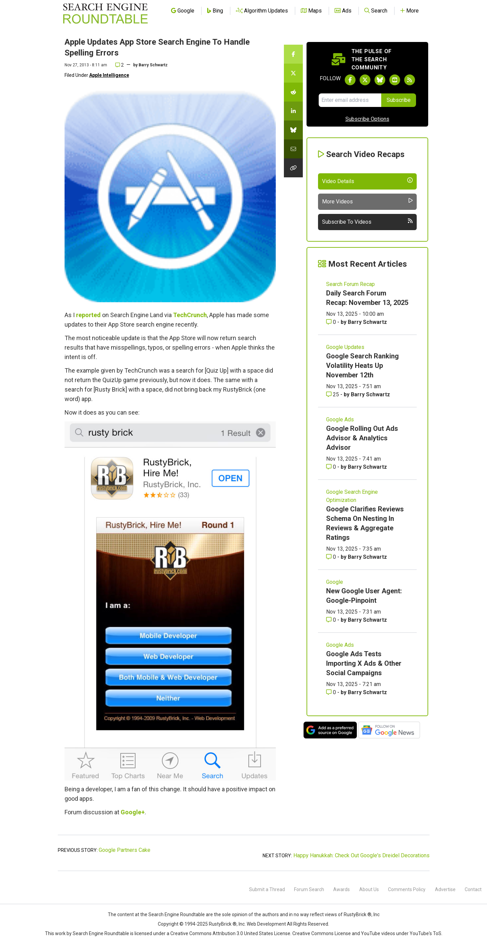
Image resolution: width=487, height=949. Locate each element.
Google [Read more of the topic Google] (334, 582)
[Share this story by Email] (293, 148)
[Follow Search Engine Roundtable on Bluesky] (379, 79)
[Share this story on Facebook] (293, 54)
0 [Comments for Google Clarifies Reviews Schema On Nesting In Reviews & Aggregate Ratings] (331, 557)
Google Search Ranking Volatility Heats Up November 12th (362, 365)
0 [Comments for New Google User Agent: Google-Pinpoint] (331, 620)
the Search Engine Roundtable (173, 914)
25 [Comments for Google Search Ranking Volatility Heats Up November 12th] (333, 394)
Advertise (445, 889)
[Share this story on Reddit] (293, 92)
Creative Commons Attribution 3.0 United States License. (230, 933)
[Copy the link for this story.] (293, 167)
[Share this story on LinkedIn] (293, 111)
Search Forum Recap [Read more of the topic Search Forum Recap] (350, 284)
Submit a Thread (267, 889)
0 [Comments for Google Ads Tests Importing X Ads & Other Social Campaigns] (331, 692)
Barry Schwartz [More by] (153, 65)
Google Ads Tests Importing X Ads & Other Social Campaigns (363, 663)
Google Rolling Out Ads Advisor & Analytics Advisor (362, 437)
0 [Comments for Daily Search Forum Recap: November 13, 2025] (331, 322)
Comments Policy (406, 889)
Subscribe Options (367, 119)
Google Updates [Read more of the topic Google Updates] (345, 347)
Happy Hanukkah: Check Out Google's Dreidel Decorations (361, 855)
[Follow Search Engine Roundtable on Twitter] (365, 79)
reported (88, 314)
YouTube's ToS (425, 933)
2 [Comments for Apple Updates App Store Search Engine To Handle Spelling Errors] (119, 65)
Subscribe (399, 100)
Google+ (133, 812)
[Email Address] (350, 100)
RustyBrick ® (223, 924)
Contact (473, 889)
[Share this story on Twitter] (293, 73)
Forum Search (309, 889)
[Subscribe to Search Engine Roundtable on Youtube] (394, 79)
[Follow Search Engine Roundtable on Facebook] (350, 79)
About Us (369, 889)
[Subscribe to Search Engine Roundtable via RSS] (409, 79)
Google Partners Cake (124, 850)
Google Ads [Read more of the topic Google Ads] (340, 419)
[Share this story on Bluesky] (293, 129)
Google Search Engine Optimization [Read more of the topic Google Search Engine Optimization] (352, 496)
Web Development (266, 924)
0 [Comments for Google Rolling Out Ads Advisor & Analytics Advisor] (331, 467)
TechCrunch (190, 314)
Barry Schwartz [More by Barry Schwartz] (367, 322)
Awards (341, 889)
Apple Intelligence (109, 75)
